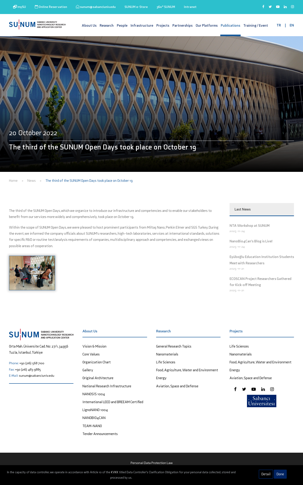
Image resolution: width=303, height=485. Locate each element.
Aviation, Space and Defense (177, 386)
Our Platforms (207, 25)
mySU (19, 7)
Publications (230, 25)
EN (292, 25)
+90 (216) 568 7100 (31, 363)
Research (107, 25)
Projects (162, 25)
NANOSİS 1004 (93, 394)
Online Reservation (51, 7)
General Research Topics (173, 346)
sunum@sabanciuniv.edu (96, 7)
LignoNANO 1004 (95, 410)
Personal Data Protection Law (152, 463)
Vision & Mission (94, 346)
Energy (161, 378)
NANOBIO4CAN (94, 418)
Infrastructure (142, 25)
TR (279, 25)
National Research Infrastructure (106, 386)
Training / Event (255, 25)
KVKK (114, 472)
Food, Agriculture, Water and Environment (187, 370)
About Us (89, 25)
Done (280, 474)
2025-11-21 (237, 268)
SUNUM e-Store (136, 7)
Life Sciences (165, 362)
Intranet (190, 7)
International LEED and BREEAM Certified (112, 402)
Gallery (87, 370)
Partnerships (182, 25)
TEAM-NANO (92, 426)
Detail (265, 474)
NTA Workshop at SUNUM (250, 225)
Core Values (91, 354)
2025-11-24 (237, 231)
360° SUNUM (166, 7)
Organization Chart (96, 362)
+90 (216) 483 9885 (28, 369)
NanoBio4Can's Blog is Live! (251, 241)
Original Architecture (97, 378)
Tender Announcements (100, 434)
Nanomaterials (167, 354)
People (122, 25)
